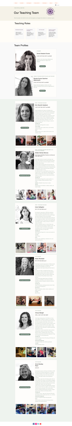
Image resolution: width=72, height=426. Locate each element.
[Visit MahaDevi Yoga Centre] (24, 175)
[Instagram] (36, 424)
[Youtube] (40, 424)
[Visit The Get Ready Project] (25, 387)
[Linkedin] (38, 424)
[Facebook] (34, 424)
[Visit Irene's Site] (24, 229)
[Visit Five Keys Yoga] (25, 128)
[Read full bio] (42, 66)
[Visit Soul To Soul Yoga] (25, 334)
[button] (37, 3)
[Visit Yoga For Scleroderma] (24, 280)
